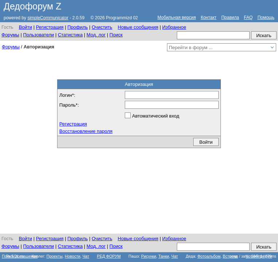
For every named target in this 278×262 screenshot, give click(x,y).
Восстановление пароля (85, 131)
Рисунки (148, 256)
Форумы (10, 34)
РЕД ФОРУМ (108, 256)
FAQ (248, 17)
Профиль (77, 27)
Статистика (70, 34)
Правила (230, 17)
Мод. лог (96, 34)
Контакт (209, 17)
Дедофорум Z (32, 6)
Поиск (116, 34)
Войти (25, 27)
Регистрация (50, 27)
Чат (86, 256)
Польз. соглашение (19, 256)
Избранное (174, 27)
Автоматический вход (155, 116)
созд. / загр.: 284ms (253, 256)
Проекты (55, 256)
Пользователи (38, 34)
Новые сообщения (138, 27)
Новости (72, 256)
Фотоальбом (209, 256)
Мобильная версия (177, 17)
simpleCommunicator (47, 17)
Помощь (266, 17)
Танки (163, 256)
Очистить (102, 27)
